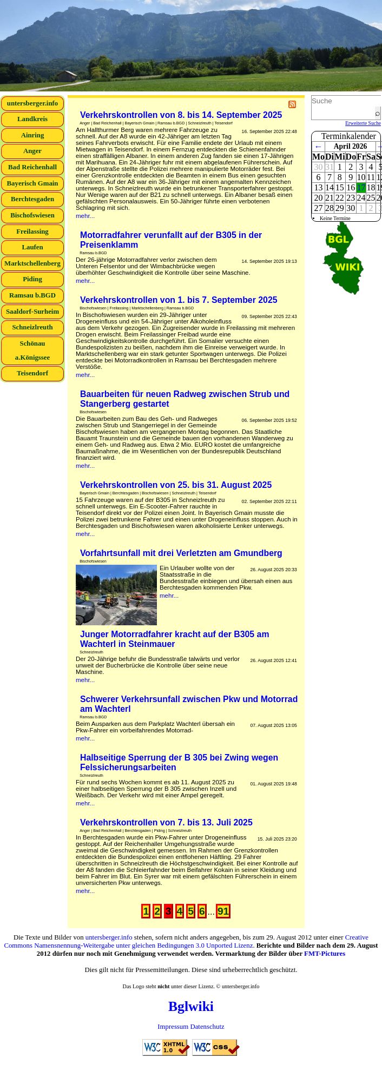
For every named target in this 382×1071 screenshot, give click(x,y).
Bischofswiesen (32, 215)
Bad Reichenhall (32, 167)
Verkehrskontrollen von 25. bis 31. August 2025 (176, 485)
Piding (32, 279)
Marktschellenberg (32, 263)
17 (361, 187)
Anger (32, 151)
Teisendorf (32, 373)
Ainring (32, 135)
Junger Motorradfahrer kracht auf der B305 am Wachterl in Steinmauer (174, 639)
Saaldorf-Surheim (32, 311)
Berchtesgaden (32, 199)
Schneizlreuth (32, 327)
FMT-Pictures (324, 953)
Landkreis (32, 119)
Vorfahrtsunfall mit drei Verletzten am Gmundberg (181, 553)
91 (223, 911)
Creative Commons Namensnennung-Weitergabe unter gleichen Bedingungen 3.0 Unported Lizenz (186, 941)
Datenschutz (207, 1026)
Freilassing (32, 231)
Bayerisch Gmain (32, 183)
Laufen (32, 247)
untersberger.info (32, 103)
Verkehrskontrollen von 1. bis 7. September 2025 (179, 300)
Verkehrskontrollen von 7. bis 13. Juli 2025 (166, 822)
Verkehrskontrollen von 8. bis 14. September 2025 (181, 115)
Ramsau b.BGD (32, 295)
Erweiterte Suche (363, 123)
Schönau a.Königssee (32, 350)
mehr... (85, 216)
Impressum (172, 1026)
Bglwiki (191, 1006)
